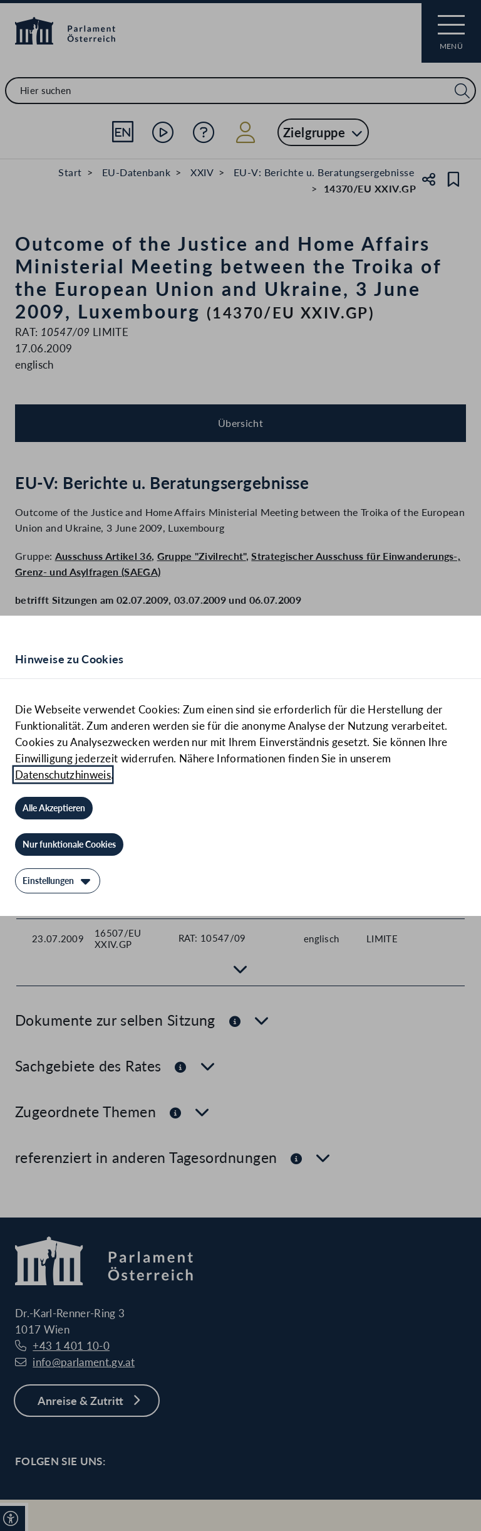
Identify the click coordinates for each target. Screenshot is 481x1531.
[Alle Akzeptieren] (54, 808)
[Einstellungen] (57, 880)
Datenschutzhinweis (63, 774)
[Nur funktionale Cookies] (69, 844)
